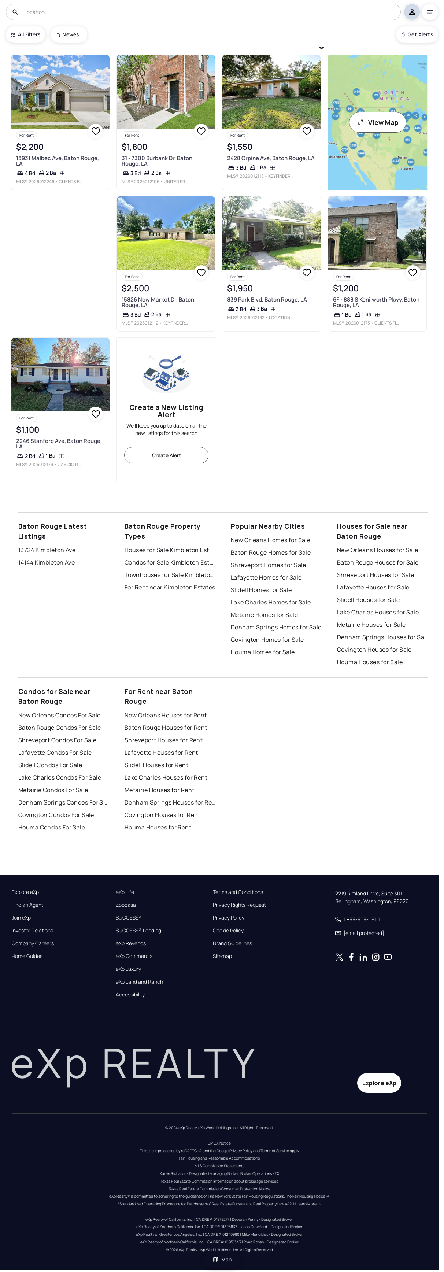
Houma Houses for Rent (158, 827)
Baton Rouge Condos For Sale (59, 728)
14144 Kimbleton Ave (46, 562)
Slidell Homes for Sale (261, 590)
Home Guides (27, 956)
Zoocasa (126, 904)
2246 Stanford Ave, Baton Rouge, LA (59, 443)
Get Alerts (417, 34)
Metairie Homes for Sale (264, 615)
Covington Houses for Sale (374, 650)
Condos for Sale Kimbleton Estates (170, 562)
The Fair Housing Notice (305, 1196)
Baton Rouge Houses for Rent (166, 728)
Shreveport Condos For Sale (57, 740)
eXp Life (125, 892)
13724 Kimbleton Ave (46, 550)
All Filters (25, 34)
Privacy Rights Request (239, 904)
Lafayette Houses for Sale (373, 587)
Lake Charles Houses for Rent (166, 777)
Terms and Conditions (238, 892)
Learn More (307, 1203)
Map (222, 1259)
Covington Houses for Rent (162, 815)
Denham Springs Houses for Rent (170, 802)
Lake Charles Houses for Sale (378, 612)
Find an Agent (27, 904)
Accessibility (130, 994)
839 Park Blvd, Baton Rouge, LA (267, 299)
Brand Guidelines (232, 943)
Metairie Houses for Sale (371, 625)
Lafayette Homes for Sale (266, 577)
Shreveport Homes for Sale (268, 565)
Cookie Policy (228, 930)
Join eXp (21, 917)
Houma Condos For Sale (51, 827)
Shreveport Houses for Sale (375, 575)
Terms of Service (274, 1150)
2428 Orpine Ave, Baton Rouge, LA (271, 158)
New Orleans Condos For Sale (59, 715)
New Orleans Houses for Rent (166, 715)
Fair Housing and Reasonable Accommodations (219, 1158)
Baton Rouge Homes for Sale (271, 552)
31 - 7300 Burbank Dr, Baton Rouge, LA (157, 160)
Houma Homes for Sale (263, 652)
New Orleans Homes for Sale (270, 540)
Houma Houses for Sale (370, 662)
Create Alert (166, 455)
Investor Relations (32, 930)
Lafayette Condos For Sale (55, 752)
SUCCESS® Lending (138, 930)
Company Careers (33, 943)
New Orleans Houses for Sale (377, 550)
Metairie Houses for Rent (160, 790)
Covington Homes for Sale (267, 640)
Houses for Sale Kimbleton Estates (170, 550)
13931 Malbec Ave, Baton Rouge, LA (57, 160)
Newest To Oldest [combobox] (72, 34)
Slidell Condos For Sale (50, 765)
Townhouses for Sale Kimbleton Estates (170, 575)
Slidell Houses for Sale (368, 600)
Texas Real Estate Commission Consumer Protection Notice (219, 1188)
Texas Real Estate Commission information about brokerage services (219, 1181)
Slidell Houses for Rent (156, 765)
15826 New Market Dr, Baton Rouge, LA (158, 302)
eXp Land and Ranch (139, 981)
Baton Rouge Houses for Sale (378, 562)
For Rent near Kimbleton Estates (170, 587)
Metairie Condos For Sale (53, 790)
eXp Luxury (128, 969)
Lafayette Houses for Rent (161, 752)
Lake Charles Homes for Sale (271, 602)
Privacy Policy (228, 917)
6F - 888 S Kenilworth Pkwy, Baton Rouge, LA (376, 302)
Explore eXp (25, 892)
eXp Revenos (131, 943)
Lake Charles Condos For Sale (59, 777)
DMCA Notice (219, 1143)
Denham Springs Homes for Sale (276, 627)
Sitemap (222, 956)
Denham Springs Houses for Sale (383, 637)
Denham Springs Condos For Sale (64, 802)
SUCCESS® (129, 917)
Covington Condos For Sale (56, 815)
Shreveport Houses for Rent (164, 740)
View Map (378, 122)
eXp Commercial (135, 956)
